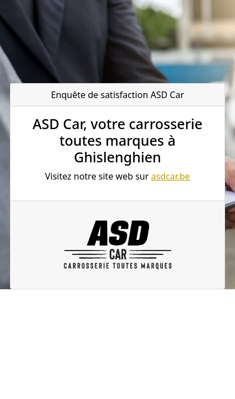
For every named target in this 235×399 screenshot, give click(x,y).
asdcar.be (170, 176)
